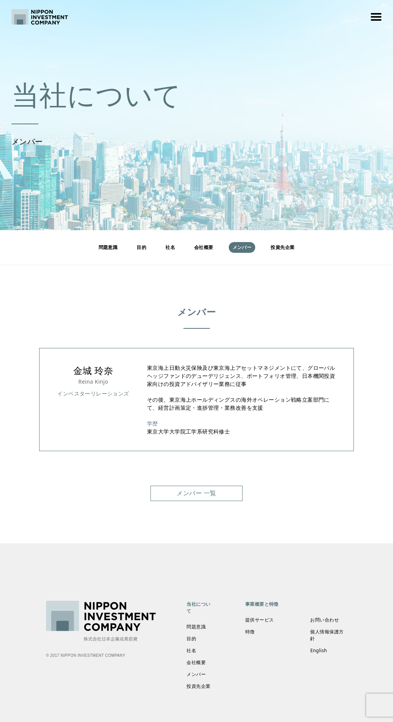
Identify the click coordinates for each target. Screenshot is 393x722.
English (318, 650)
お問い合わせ (324, 620)
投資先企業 (282, 247)
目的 (141, 247)
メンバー (196, 674)
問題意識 (108, 247)
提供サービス (259, 620)
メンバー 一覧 (196, 493)
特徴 (250, 631)
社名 (170, 247)
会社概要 (203, 247)
